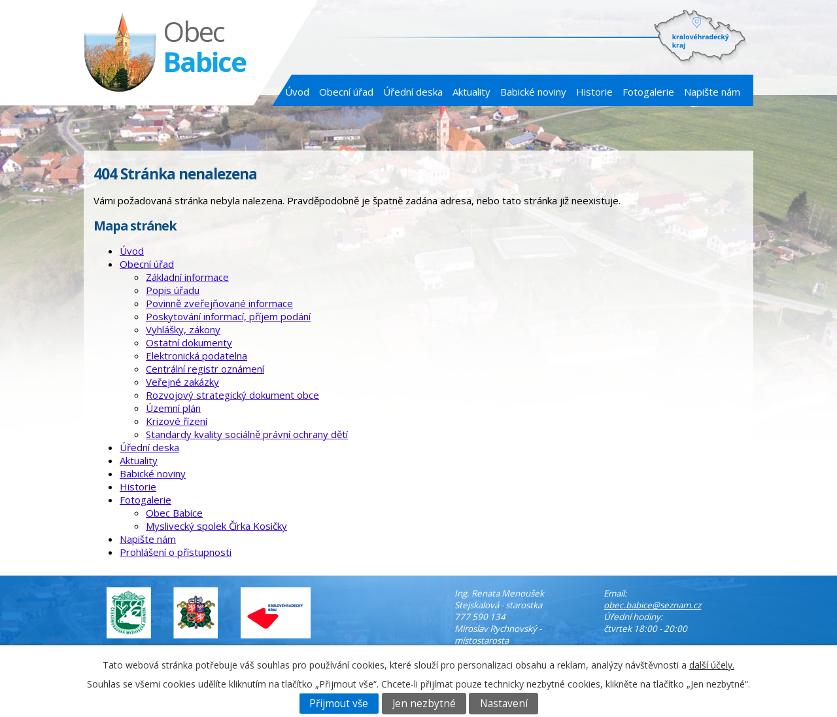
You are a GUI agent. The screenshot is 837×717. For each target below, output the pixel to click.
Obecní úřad (346, 91)
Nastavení (504, 703)
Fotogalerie (648, 91)
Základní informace (187, 277)
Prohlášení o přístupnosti (175, 552)
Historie (594, 91)
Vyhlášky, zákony (183, 329)
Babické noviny (533, 91)
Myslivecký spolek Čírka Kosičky (216, 525)
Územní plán (173, 407)
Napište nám (712, 91)
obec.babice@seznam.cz (652, 605)
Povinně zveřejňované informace (219, 303)
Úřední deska (413, 91)
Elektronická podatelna (196, 355)
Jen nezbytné (424, 703)
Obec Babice (174, 512)
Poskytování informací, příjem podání (228, 316)
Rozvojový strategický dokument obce (232, 394)
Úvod (297, 91)
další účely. (711, 665)
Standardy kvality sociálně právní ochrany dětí (247, 434)
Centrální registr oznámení (205, 368)
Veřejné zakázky (182, 381)
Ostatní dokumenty (189, 342)
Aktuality (471, 91)
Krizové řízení (176, 421)
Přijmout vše (338, 703)
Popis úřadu (172, 290)
